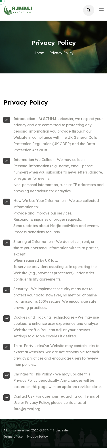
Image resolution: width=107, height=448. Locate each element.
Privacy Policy (37, 437)
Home (39, 53)
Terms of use (13, 437)
